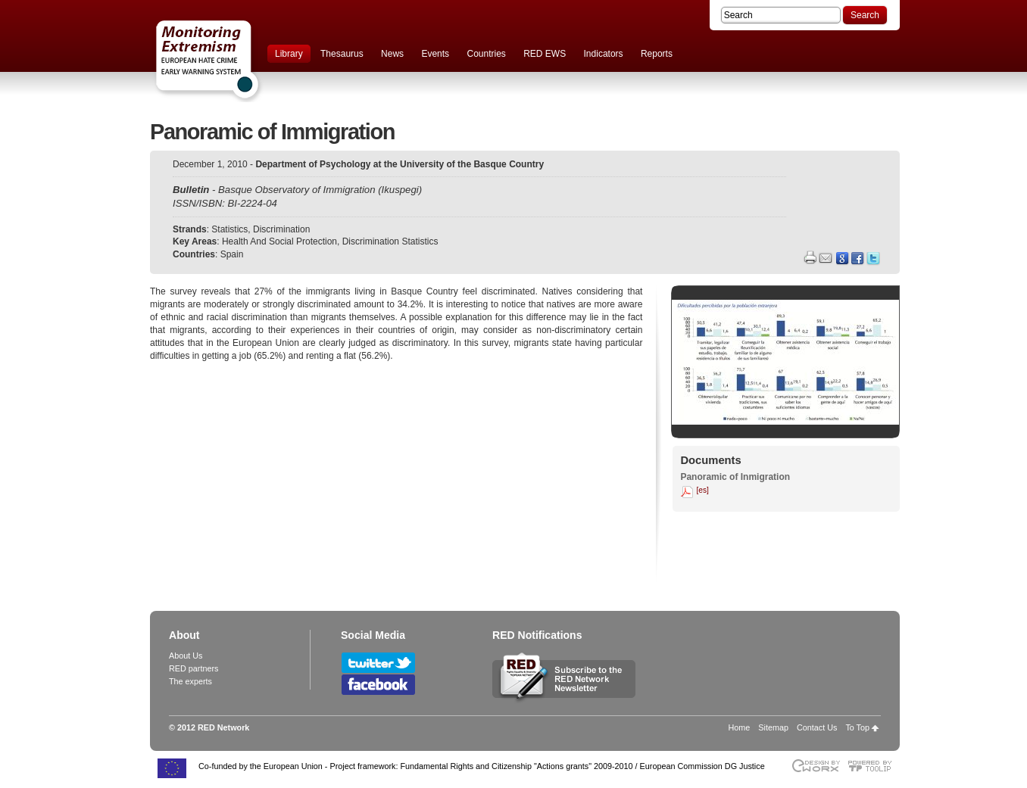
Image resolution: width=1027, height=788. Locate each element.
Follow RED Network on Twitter (378, 663)
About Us (185, 655)
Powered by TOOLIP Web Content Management (874, 765)
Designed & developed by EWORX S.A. (815, 765)
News (392, 53)
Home (740, 727)
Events (435, 53)
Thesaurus (342, 53)
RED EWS (544, 53)
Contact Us (817, 727)
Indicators (603, 53)
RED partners (193, 668)
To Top (857, 727)
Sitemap (773, 727)
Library (289, 53)
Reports (657, 53)
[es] (702, 490)
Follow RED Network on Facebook (378, 684)
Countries (486, 53)
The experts (190, 681)
